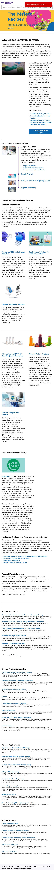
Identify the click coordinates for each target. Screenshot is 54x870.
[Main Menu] (2, 3)
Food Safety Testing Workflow (40, 114)
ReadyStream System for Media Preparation (39, 246)
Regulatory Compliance (11, 554)
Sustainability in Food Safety (40, 120)
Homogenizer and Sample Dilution (34, 170)
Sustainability (6, 470)
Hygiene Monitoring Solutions (13, 297)
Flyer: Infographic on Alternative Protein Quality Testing (21, 622)
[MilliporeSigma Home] (9, 3)
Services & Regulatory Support (10, 407)
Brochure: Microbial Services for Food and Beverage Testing (22, 608)
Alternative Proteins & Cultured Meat (16, 552)
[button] (36, 174)
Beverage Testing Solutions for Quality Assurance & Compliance (25, 549)
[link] (5, 865)
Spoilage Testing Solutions (39, 347)
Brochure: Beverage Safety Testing (14, 628)
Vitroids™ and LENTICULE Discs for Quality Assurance (12, 348)
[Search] (50, 7)
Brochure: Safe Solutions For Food (13, 637)
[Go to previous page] (18, 648)
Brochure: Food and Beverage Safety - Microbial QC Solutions (23, 615)
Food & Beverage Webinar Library (15, 556)
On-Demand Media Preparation (33, 168)
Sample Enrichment (29, 166)
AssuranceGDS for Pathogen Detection (13, 246)
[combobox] (27, 7)
